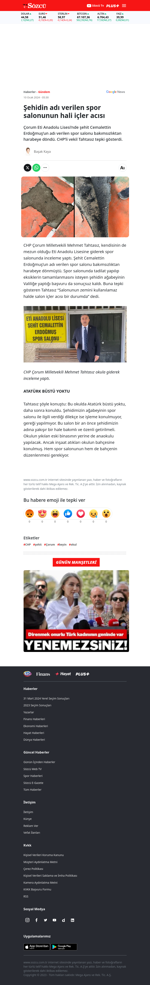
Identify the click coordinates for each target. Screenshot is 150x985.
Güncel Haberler (36, 752)
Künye (28, 819)
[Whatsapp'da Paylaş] (36, 168)
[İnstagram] (28, 920)
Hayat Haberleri (34, 733)
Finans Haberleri (34, 719)
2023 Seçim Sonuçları (37, 705)
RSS (26, 896)
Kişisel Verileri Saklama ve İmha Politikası (50, 875)
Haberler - (30, 92)
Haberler (31, 689)
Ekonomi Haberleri (36, 726)
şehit (38, 544)
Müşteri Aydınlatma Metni (41, 862)
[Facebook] (37, 920)
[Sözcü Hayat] (63, 674)
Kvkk (28, 845)
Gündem (44, 92)
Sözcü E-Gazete (33, 783)
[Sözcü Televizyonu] (28, 674)
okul (74, 544)
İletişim (30, 802)
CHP (28, 544)
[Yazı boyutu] (123, 168)
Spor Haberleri (33, 776)
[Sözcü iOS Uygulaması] (37, 946)
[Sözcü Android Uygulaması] (64, 946)
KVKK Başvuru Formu (37, 889)
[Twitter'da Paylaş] (28, 168)
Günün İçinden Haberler (39, 762)
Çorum (50, 544)
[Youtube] (55, 920)
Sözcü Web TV (33, 769)
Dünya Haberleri (34, 739)
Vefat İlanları (32, 832)
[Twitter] (46, 920)
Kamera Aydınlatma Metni (41, 882)
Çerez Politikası (33, 869)
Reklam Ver (31, 826)
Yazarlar (29, 712)
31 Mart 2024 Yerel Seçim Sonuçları (47, 698)
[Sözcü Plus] (82, 674)
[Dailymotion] (64, 920)
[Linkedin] (72, 920)
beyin (63, 544)
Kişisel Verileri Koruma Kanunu (44, 855)
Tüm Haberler (33, 789)
